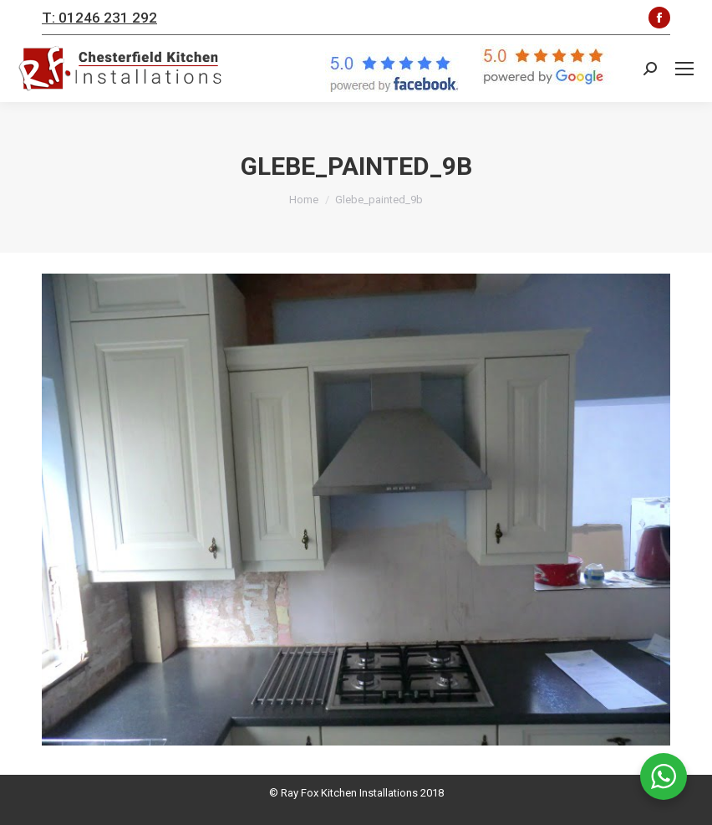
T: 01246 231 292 (99, 17)
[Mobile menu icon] (684, 68)
